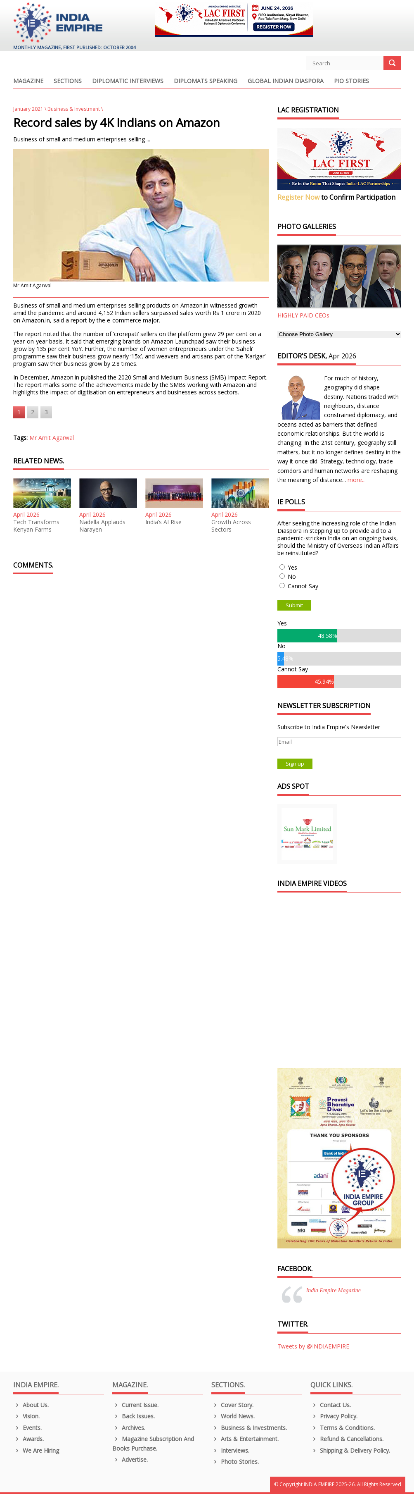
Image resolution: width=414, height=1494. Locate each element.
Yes (292, 567)
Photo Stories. (235, 1461)
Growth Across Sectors (231, 525)
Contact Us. (330, 1405)
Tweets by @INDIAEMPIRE (313, 1346)
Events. (27, 1428)
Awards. (28, 1439)
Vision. (26, 1416)
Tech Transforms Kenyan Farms (36, 525)
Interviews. (230, 1450)
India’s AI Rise (163, 522)
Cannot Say (303, 586)
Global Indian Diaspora (286, 81)
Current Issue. (135, 1405)
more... (357, 480)
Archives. (129, 1428)
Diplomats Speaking (205, 81)
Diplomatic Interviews (127, 81)
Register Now (298, 197)
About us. (31, 1405)
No (292, 576)
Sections (68, 81)
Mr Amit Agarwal (51, 438)
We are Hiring (36, 1450)
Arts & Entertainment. (245, 1439)
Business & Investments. (249, 1428)
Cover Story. (232, 1405)
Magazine (28, 81)
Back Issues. (133, 1416)
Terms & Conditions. (342, 1428)
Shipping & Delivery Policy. (350, 1450)
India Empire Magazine (333, 1290)
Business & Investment (73, 108)
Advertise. (130, 1459)
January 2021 (28, 108)
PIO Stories (351, 81)
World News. (233, 1416)
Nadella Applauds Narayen (102, 525)
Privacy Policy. (334, 1416)
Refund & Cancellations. (347, 1439)
